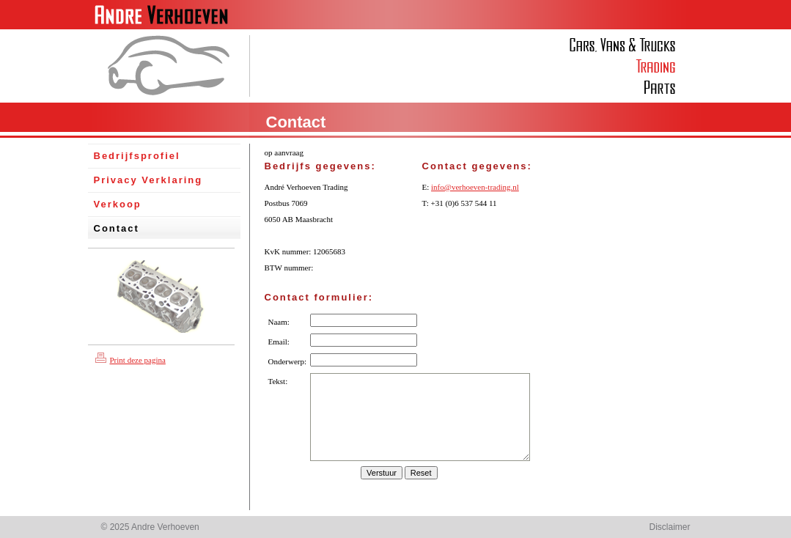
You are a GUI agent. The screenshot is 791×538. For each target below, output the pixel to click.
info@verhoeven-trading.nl (475, 187)
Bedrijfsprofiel (137, 155)
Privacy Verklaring (148, 179)
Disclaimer (669, 527)
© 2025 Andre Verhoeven (150, 527)
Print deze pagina (130, 359)
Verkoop (117, 204)
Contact (116, 228)
